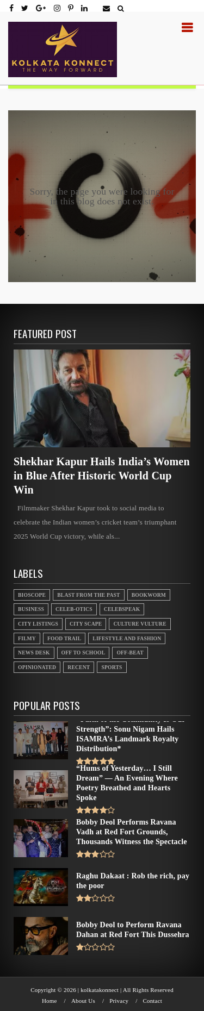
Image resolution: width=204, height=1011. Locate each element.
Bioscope (32, 595)
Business (31, 609)
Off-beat (129, 653)
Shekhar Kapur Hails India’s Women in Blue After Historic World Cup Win (102, 475)
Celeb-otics (73, 609)
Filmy (27, 638)
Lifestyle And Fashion (126, 638)
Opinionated (37, 667)
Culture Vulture (139, 624)
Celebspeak (122, 609)
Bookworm (149, 595)
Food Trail (64, 638)
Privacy (118, 1001)
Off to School (83, 653)
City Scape (86, 624)
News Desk (34, 653)
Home (49, 1001)
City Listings (38, 624)
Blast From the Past (88, 595)
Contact (152, 1001)
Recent (78, 667)
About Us (83, 1001)
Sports (111, 667)
